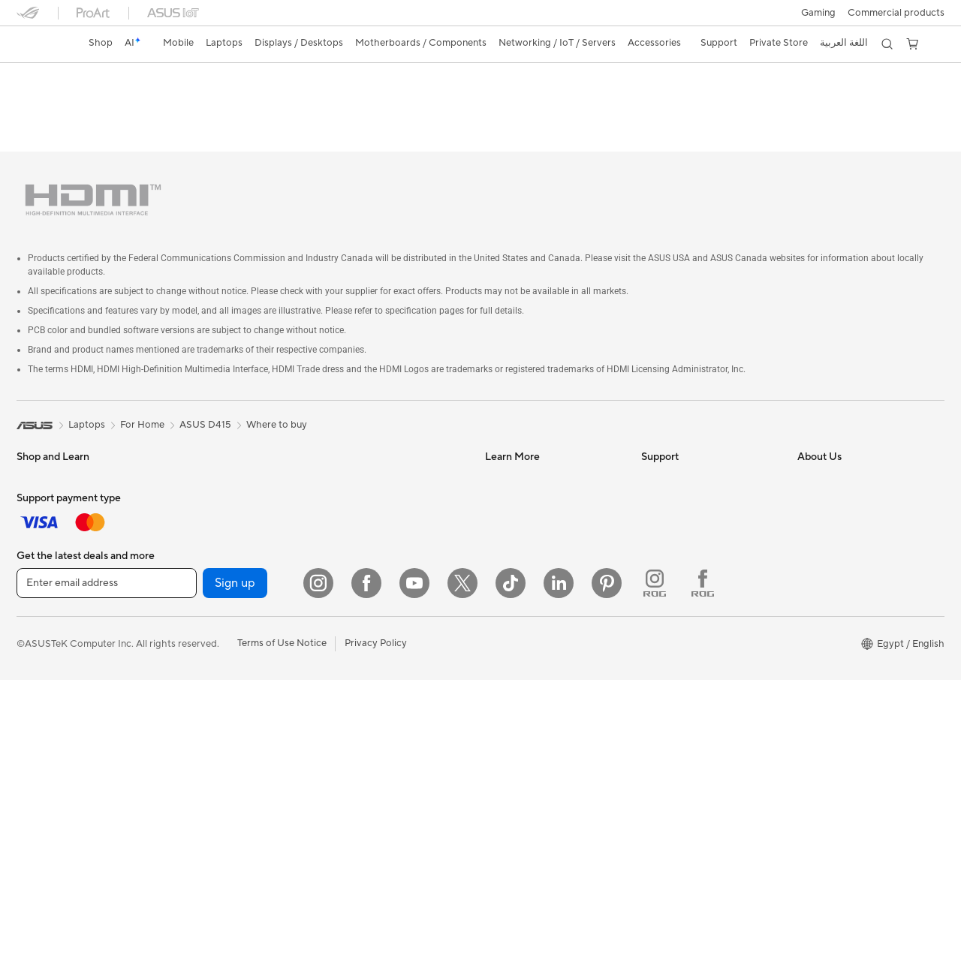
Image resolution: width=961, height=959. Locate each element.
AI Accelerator (204, 694)
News (809, 468)
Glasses (189, 491)
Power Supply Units (215, 604)
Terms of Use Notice (282, 923)
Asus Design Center (528, 446)
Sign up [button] (235, 862)
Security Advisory (680, 581)
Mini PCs (36, 741)
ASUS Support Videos (690, 603)
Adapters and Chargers (379, 706)
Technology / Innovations (72, 582)
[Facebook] (366, 862)
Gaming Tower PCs (59, 696)
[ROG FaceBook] (703, 862)
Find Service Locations (691, 468)
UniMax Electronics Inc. (849, 626)
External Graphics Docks (227, 582)
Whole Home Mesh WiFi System (381, 474)
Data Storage (202, 672)
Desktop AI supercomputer (387, 548)
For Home (39, 492)
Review (250, 102)
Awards (814, 491)
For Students (45, 537)
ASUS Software (110, 102)
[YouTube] (414, 862)
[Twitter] (462, 862)
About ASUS (825, 446)
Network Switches (367, 503)
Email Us (660, 513)
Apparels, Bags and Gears (384, 684)
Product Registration (687, 491)
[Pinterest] (607, 862)
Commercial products (896, 13)
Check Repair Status (687, 446)
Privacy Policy (376, 923)
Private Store (778, 43)
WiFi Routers (355, 446)
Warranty (192, 468)
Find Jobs (818, 648)
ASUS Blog (510, 513)
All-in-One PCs (49, 651)
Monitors (37, 628)
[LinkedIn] (559, 862)
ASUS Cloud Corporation (854, 603)
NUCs (30, 718)
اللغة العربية (844, 43)
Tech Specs (188, 102)
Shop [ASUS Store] (101, 43)
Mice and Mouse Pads (375, 616)
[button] (818, 13)
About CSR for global (845, 536)
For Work (37, 515)
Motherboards (204, 537)
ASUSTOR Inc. (829, 581)
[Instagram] (318, 862)
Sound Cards (201, 627)
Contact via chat (678, 536)
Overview (36, 102)
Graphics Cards (207, 559)
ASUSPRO (508, 468)
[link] (42, 44)
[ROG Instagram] (655, 862)
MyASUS (661, 648)
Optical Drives (204, 649)
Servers (343, 525)
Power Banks (355, 729)
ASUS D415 (56, 78)
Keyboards (351, 594)
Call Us (657, 558)
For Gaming (42, 560)
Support (305, 102)
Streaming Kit (357, 661)
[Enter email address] (107, 862)
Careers (815, 671)
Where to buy (276, 391)
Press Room (824, 558)
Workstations (201, 446)
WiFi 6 (186, 740)
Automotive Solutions (533, 491)
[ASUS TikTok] (511, 862)
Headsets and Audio (371, 639)
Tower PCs (40, 673)
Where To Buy (672, 626)
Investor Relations (837, 513)
